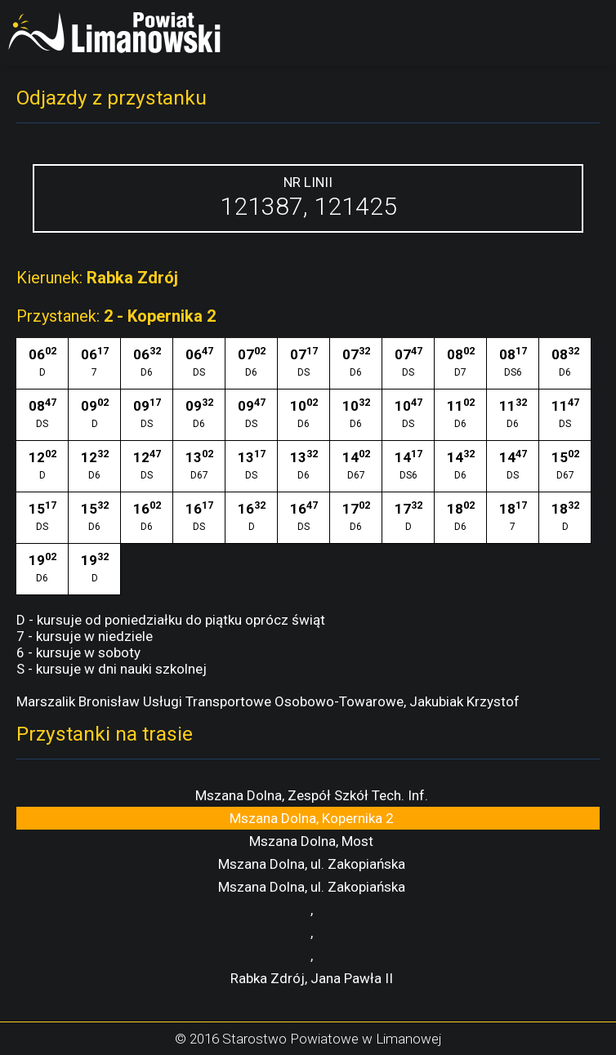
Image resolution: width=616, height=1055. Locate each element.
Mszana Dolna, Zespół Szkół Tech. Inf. (311, 795)
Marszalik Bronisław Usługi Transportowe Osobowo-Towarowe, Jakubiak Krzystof (268, 701)
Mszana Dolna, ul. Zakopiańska (311, 864)
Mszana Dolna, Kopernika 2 (312, 818)
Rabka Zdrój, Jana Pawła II (311, 978)
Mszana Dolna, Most (311, 841)
